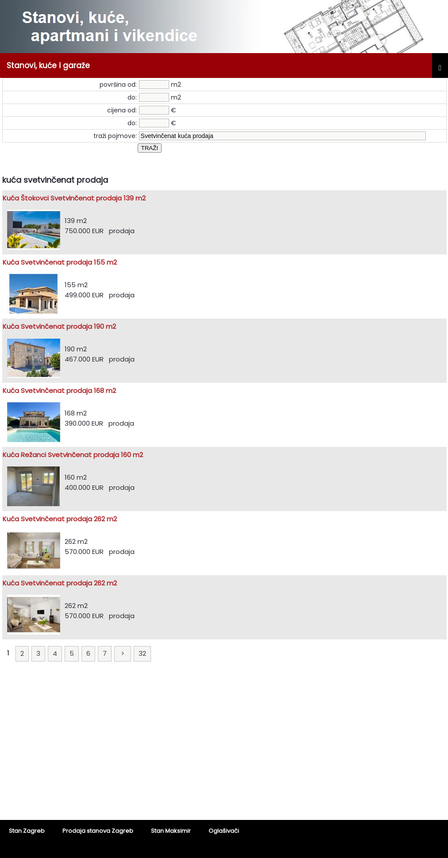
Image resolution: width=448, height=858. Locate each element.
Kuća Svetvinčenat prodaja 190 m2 (59, 326)
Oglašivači (224, 831)
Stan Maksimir (171, 831)
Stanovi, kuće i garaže (48, 65)
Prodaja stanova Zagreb (97, 831)
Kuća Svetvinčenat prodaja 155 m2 (60, 262)
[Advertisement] (224, 747)
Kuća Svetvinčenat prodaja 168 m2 (59, 390)
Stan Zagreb (27, 831)
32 (142, 653)
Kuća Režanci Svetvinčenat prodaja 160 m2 (73, 454)
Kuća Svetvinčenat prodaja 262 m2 (60, 518)
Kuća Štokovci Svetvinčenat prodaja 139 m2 (74, 198)
